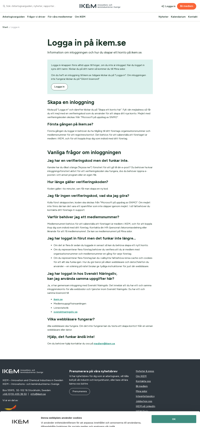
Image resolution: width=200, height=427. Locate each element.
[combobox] (33, 6)
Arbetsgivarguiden (13, 16)
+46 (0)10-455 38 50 (14, 394)
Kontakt (193, 16)
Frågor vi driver (36, 16)
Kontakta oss (143, 381)
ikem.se (58, 299)
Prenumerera (79, 391)
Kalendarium (178, 16)
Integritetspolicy (145, 396)
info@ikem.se (38, 394)
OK (174, 404)
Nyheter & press (145, 371)
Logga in (170, 6)
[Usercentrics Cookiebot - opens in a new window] (20, 421)
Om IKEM (80, 16)
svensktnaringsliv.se (66, 311)
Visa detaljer (48, 420)
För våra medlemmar (60, 16)
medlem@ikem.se (104, 343)
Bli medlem (186, 6)
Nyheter (163, 16)
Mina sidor (141, 391)
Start (5, 27)
